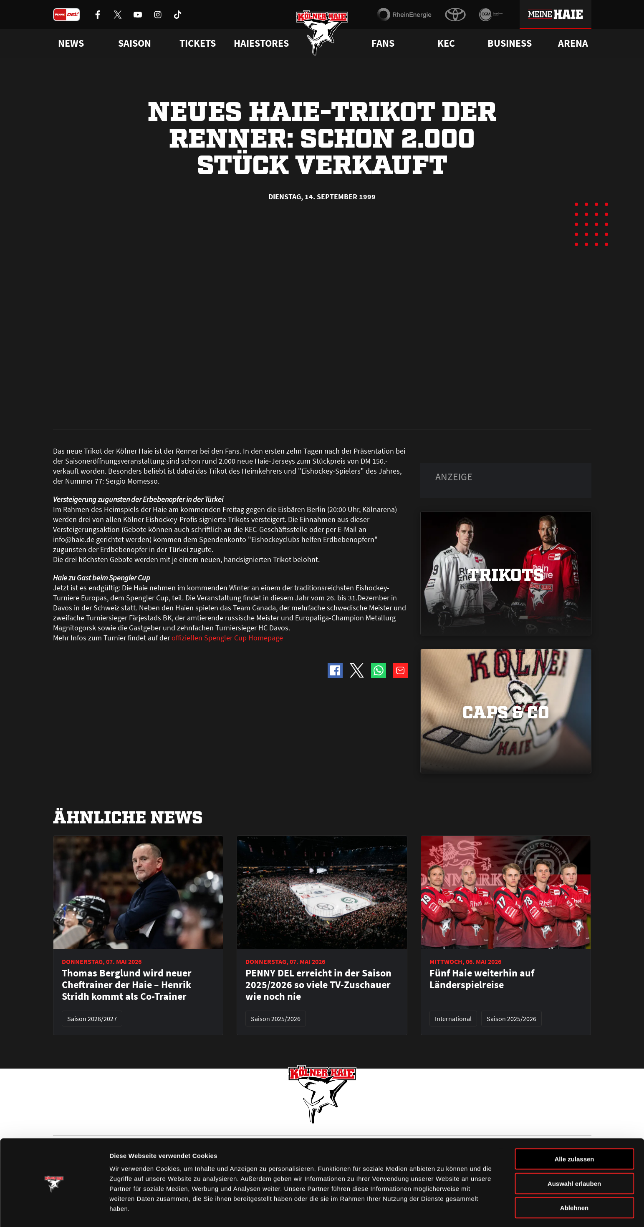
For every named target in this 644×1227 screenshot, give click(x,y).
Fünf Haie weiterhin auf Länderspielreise (481, 790)
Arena (573, 43)
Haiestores (261, 43)
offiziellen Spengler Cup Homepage (227, 449)
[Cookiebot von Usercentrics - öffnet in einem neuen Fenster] (54, 1210)
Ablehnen (574, 1182)
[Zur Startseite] (322, 34)
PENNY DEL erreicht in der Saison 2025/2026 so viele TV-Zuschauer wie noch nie (318, 796)
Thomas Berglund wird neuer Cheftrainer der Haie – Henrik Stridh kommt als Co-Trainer (127, 796)
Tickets (197, 43)
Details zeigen (444, 1210)
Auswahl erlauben (574, 1158)
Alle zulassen (574, 1133)
